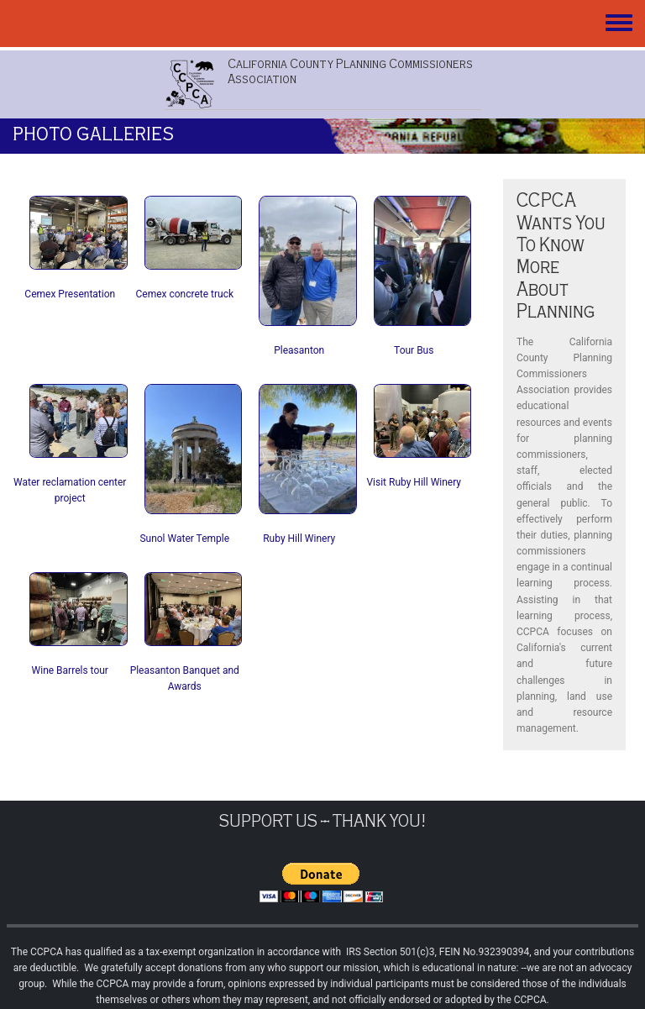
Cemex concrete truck (184, 294)
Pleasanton (299, 350)
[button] (78, 232)
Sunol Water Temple (184, 538)
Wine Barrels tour (70, 670)
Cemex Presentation (69, 294)
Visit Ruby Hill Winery (413, 482)
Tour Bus (413, 350)
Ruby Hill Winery (299, 538)
